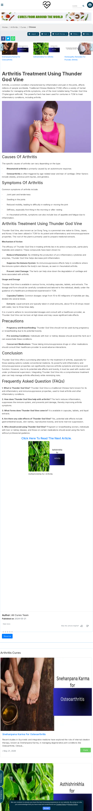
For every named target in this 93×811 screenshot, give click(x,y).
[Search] (83, 6)
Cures (23, 27)
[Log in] (90, 5)
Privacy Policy (73, 804)
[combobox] (75, 6)
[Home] (46, 5)
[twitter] (8, 38)
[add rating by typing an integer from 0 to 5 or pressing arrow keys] (7, 632)
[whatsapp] (13, 38)
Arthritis (14, 27)
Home (5, 27)
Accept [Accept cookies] (46, 808)
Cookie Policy (61, 804)
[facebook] (3, 38)
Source (7, 636)
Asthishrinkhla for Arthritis (43, 57)
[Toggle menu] (15, 5)
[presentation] (1, 47)
